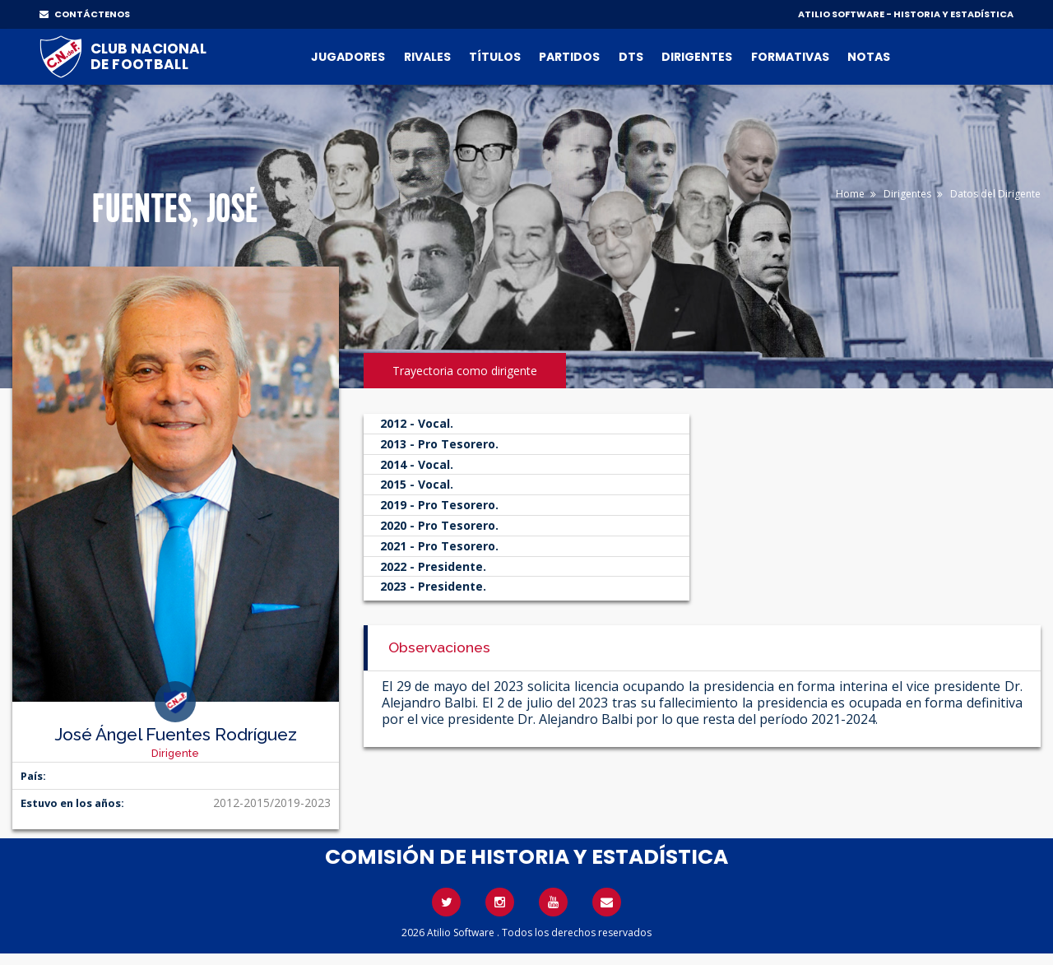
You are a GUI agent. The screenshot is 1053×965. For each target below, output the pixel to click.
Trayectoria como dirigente (464, 370)
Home (850, 194)
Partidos (569, 57)
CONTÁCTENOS (84, 14)
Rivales (427, 57)
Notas (868, 57)
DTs (631, 57)
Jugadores (348, 57)
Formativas (790, 57)
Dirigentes (696, 57)
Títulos (495, 57)
